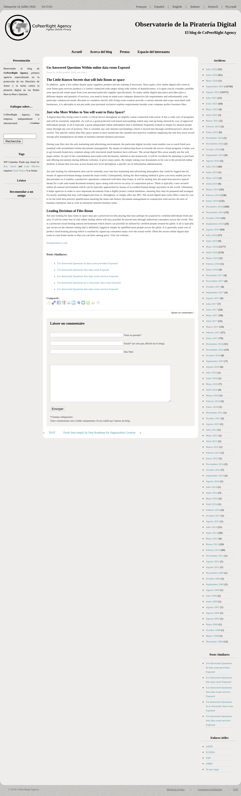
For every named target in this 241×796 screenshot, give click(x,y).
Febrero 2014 (213, 509)
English (177, 6)
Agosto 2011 (212, 567)
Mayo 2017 (212, 315)
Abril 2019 (211, 183)
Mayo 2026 (212, 80)
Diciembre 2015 (214, 412)
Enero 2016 (212, 406)
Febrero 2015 (213, 452)
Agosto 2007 (213, 607)
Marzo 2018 (212, 258)
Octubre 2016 (213, 355)
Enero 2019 (212, 200)
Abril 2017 (211, 321)
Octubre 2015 (213, 418)
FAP (208, 757)
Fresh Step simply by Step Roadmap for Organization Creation (99, 432)
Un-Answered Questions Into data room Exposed (83, 269)
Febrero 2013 (213, 549)
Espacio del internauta (153, 52)
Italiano (195, 6)
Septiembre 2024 (215, 155)
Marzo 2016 (212, 395)
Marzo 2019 (212, 189)
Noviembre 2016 (215, 349)
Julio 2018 (211, 235)
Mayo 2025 (212, 109)
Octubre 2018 (213, 218)
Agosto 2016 (213, 366)
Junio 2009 (212, 601)
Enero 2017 (212, 338)
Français (141, 6)
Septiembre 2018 (215, 223)
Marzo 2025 (212, 120)
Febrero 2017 (213, 332)
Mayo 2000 (212, 624)
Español (159, 6)
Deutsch (213, 6)
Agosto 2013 (213, 521)
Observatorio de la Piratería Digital (185, 24)
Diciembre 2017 (214, 275)
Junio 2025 (212, 103)
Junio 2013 (212, 532)
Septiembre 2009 (215, 584)
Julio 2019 (211, 166)
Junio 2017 (212, 309)
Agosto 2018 (213, 229)
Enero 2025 (212, 132)
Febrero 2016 (213, 401)
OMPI (209, 763)
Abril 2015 (211, 441)
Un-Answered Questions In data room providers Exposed (87, 263)
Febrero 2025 (213, 126)
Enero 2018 (212, 269)
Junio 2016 (212, 378)
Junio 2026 (212, 74)
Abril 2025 (211, 115)
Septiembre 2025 (215, 86)
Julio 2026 (211, 69)
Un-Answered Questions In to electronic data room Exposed (88, 282)
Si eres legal (212, 769)
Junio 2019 (212, 172)
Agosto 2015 (213, 424)
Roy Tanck (10, 166)
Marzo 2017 (212, 326)
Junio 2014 (212, 492)
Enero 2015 (212, 458)
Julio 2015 (211, 429)
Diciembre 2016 (214, 343)
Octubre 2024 (213, 149)
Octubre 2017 (213, 286)
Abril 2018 (211, 252)
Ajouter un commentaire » (182, 312)
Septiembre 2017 (215, 292)
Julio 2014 (211, 487)
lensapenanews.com (57, 242)
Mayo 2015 (212, 435)
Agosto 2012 (213, 561)
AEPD (209, 746)
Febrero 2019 (213, 195)
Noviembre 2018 (215, 212)
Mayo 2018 (212, 246)
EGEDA (210, 752)
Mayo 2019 (212, 177)
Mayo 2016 (212, 383)
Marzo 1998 (212, 635)
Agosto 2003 (213, 618)
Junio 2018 (212, 240)
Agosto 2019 (213, 160)
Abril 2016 (211, 389)
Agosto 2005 (213, 612)
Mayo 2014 (212, 498)
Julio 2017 (211, 303)
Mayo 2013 (212, 538)
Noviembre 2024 (215, 143)
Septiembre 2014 (215, 475)
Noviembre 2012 (215, 555)
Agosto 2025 (213, 92)
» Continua (34, 123)
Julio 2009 (211, 595)
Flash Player (19, 170)
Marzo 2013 (212, 544)
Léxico (21, 180)
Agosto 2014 (213, 481)
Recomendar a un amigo (21, 193)
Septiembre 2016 (215, 361)
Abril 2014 (211, 504)
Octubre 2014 (213, 469)
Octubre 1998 (213, 630)
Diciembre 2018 (214, 206)
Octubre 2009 (213, 578)
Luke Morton (31, 166)
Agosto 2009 (213, 590)
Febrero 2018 (213, 263)
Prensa (125, 52)
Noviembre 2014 (215, 464)
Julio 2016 (211, 372)
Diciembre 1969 (214, 641)
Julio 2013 (211, 527)
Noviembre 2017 (215, 280)
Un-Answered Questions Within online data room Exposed (88, 67)
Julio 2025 (211, 97)
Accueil (76, 52)
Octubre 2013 (213, 515)
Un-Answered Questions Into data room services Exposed (87, 276)
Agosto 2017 (213, 298)
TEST (52, 432)
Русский (230, 6)
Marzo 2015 (212, 446)
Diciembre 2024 (214, 137)
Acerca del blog (101, 52)
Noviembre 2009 (215, 572)
